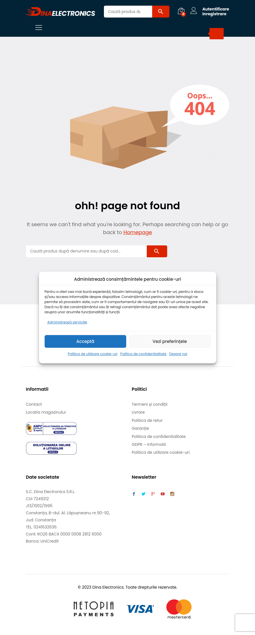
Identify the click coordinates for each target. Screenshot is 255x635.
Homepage (137, 232)
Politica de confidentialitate (143, 354)
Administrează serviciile (67, 322)
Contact (34, 404)
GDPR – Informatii (149, 444)
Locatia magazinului (46, 412)
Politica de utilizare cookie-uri (92, 354)
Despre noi (178, 354)
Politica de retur (147, 420)
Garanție (140, 428)
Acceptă (85, 341)
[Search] (217, 33)
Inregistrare (214, 14)
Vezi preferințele (169, 341)
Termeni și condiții (150, 404)
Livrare (138, 412)
